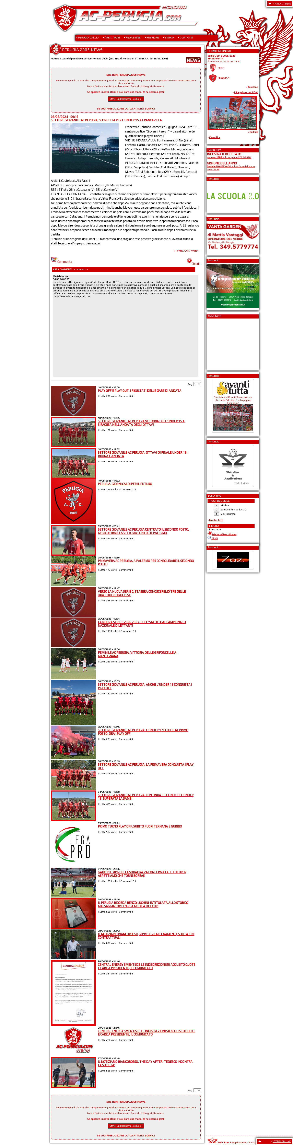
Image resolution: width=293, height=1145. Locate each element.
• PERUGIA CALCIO (87, 37)
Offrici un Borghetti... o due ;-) (125, 98)
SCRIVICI (149, 108)
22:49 (214, 538)
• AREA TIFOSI (111, 37)
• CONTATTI (185, 37)
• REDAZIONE (132, 37)
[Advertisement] (219, 343)
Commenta (61, 261)
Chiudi (193, 263)
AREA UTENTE (283, 3)
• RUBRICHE (152, 37)
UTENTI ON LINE (282, 1141)
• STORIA (168, 37)
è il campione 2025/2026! (229, 157)
